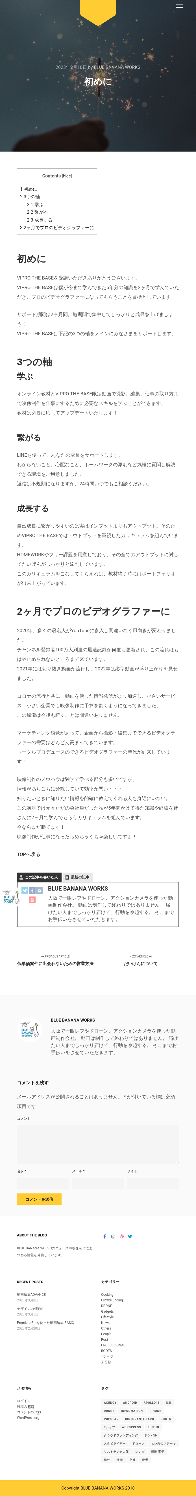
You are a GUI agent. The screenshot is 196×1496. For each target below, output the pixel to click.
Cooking (107, 1295)
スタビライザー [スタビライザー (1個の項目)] (115, 1443)
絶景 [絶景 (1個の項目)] (145, 1459)
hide (67, 176)
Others (106, 1328)
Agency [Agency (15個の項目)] (110, 1402)
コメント (24, 1119)
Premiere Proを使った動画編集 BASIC (45, 1323)
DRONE (106, 1306)
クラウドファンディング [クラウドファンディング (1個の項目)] (121, 1435)
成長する (39, 220)
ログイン (24, 1401)
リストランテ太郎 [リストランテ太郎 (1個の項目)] (116, 1451)
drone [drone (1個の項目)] (109, 1410)
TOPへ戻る (28, 854)
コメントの (29, 1412)
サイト (132, 1171)
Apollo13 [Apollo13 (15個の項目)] (152, 1402)
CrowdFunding (112, 1300)
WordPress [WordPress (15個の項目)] (131, 1427)
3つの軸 (30, 196)
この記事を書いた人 (41, 877)
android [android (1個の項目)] (130, 1402)
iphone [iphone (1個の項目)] (155, 1410)
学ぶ (35, 204)
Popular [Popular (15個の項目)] (111, 1419)
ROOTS (106, 1351)
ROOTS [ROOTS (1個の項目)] (166, 1419)
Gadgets (107, 1311)
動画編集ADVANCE (31, 1295)
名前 (21, 1171)
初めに (28, 189)
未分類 (106, 1362)
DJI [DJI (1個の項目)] (168, 1402)
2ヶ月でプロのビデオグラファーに (57, 227)
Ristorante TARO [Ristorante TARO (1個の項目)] (139, 1419)
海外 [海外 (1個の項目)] (107, 1459)
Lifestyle (107, 1317)
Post (104, 1340)
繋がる (37, 212)
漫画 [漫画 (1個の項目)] (120, 1459)
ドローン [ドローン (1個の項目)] (138, 1443)
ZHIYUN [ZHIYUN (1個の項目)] (153, 1427)
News (105, 1323)
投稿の (25, 1407)
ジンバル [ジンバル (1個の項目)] (151, 1435)
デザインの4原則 (30, 1309)
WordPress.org (28, 1418)
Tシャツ (107, 1356)
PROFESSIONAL (113, 1345)
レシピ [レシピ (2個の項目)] (140, 1451)
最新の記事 (80, 877)
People (106, 1334)
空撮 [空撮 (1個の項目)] (132, 1459)
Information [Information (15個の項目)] (132, 1410)
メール (78, 1171)
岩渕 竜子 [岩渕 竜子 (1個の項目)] (158, 1451)
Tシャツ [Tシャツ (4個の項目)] (109, 1427)
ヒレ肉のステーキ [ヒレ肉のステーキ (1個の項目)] (163, 1443)
